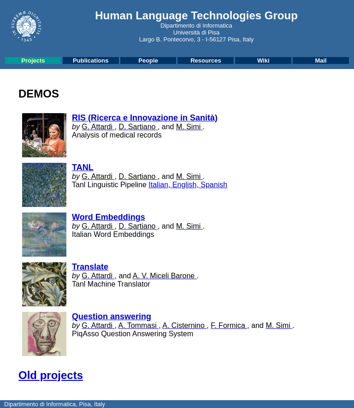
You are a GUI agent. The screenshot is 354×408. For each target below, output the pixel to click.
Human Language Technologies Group (196, 15)
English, (186, 185)
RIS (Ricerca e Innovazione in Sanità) (145, 117)
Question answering (111, 316)
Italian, (160, 185)
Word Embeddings (108, 217)
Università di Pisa (196, 32)
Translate (90, 266)
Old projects (50, 375)
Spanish (214, 185)
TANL (83, 167)
